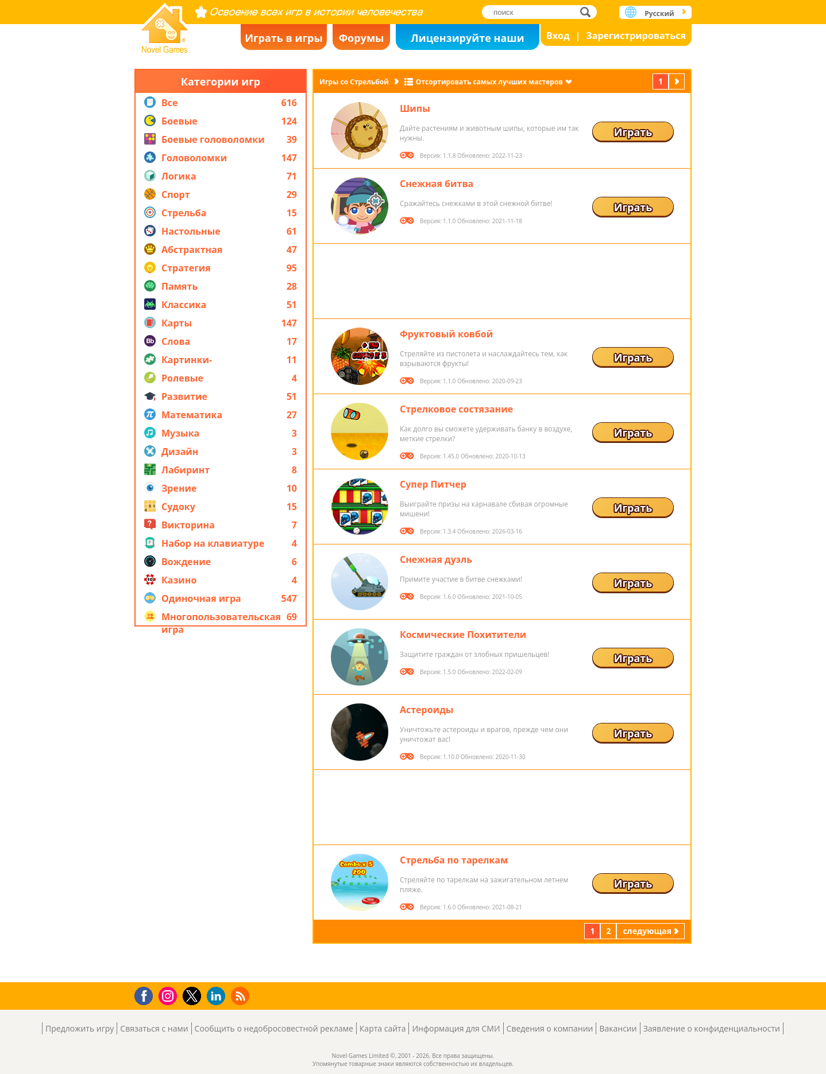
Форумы (361, 38)
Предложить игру (79, 1028)
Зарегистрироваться (636, 35)
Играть (633, 132)
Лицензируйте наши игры (467, 40)
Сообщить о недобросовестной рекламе (274, 1028)
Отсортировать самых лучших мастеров (489, 82)
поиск (588, 12)
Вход (558, 35)
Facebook (147, 994)
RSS (242, 996)
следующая (678, 81)
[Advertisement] (220, 804)
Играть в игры (284, 38)
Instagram (169, 995)
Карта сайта (383, 1028)
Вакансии (617, 1028)
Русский (659, 13)
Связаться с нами (154, 1028)
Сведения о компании (550, 1028)
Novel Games (164, 24)
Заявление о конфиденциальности (711, 1028)
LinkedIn (218, 996)
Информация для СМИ (456, 1028)
